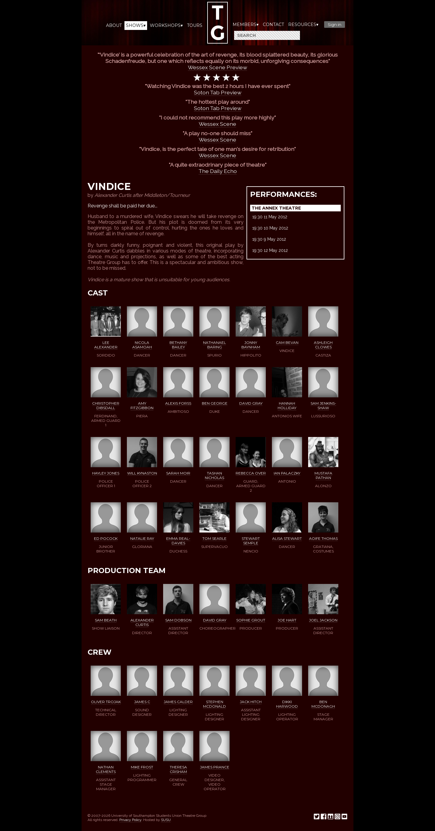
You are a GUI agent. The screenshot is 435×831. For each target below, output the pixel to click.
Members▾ (246, 24)
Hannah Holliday (287, 405)
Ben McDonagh (323, 704)
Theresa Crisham (178, 769)
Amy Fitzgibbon (141, 405)
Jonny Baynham (250, 344)
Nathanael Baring (214, 344)
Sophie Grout (250, 620)
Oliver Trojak (106, 701)
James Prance (214, 767)
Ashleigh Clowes (323, 344)
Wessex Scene (217, 124)
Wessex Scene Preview (217, 67)
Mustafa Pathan (323, 475)
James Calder (178, 701)
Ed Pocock (106, 538)
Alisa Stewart (287, 538)
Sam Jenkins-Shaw (323, 405)
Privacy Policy (130, 820)
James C (142, 701)
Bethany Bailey (178, 344)
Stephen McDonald (214, 704)
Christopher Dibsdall (105, 405)
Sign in (334, 24)
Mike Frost (142, 767)
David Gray (251, 403)
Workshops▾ (166, 25)
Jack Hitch (251, 701)
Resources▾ (303, 24)
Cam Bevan (287, 342)
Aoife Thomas (323, 538)
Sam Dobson (178, 620)
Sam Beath (106, 620)
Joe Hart (287, 620)
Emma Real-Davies (178, 540)
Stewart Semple (251, 540)
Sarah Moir (178, 473)
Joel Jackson (323, 620)
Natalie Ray (142, 538)
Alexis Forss (178, 403)
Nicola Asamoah (142, 344)
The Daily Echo (217, 171)
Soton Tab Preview (217, 92)
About (114, 25)
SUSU (166, 820)
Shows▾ (136, 25)
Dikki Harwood (287, 704)
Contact (273, 24)
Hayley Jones (105, 473)
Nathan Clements (106, 769)
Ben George (214, 403)
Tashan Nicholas (214, 475)
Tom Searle (214, 538)
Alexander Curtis (142, 622)
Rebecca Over (251, 473)
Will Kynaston (142, 473)
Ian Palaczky (287, 473)
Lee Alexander (106, 344)
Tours (194, 25)
